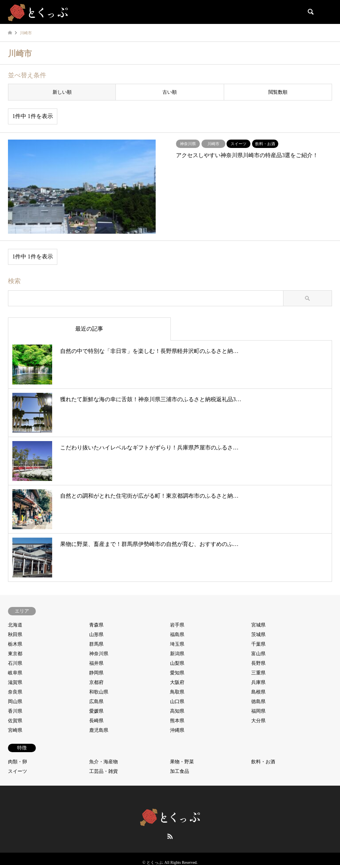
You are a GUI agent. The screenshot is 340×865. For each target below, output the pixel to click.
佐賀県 (15, 720)
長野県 (258, 663)
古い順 (169, 92)
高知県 (177, 711)
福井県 (96, 663)
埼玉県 (177, 644)
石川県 (15, 663)
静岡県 (96, 673)
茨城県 (258, 634)
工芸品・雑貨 (103, 771)
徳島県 (258, 701)
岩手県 (177, 625)
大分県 (258, 720)
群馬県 (96, 644)
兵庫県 (258, 682)
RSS (170, 836)
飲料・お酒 (263, 762)
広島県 (96, 701)
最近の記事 (89, 329)
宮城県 (258, 625)
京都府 (96, 682)
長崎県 (96, 720)
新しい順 (62, 92)
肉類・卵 (17, 762)
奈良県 (15, 692)
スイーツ (17, 771)
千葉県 (258, 644)
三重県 (258, 673)
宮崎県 (15, 730)
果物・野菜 (182, 762)
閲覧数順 (277, 92)
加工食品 (179, 771)
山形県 (96, 634)
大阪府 (177, 682)
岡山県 (15, 701)
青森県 (96, 625)
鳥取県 (177, 692)
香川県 (15, 711)
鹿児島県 (98, 730)
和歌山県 (98, 692)
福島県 (177, 634)
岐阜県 (15, 673)
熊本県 (177, 720)
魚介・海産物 (103, 762)
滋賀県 (15, 682)
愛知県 (177, 673)
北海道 (15, 625)
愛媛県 (96, 711)
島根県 (258, 692)
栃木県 (15, 644)
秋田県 (15, 634)
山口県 (177, 701)
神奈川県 (98, 653)
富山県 (258, 653)
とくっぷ (154, 862)
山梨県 (177, 663)
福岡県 (258, 711)
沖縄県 (177, 730)
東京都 (15, 653)
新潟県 (177, 653)
